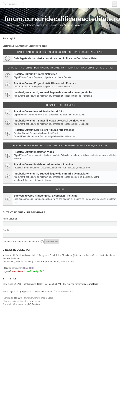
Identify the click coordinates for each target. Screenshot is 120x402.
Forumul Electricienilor (60, 105)
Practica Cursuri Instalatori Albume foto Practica (43, 164)
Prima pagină (9, 38)
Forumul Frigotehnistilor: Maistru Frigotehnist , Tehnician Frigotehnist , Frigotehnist (60, 68)
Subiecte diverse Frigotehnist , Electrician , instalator (46, 195)
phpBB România (32, 304)
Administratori (18, 271)
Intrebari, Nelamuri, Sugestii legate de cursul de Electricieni (50, 120)
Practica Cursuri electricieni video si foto (38, 111)
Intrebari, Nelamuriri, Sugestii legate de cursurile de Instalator (51, 173)
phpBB (17, 298)
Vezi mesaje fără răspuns (15, 46)
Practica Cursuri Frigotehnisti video (35, 74)
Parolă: (6, 230)
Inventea (36, 301)
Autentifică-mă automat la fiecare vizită (23, 241)
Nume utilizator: (10, 219)
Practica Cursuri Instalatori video (34, 151)
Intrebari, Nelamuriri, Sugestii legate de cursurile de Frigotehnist (53, 92)
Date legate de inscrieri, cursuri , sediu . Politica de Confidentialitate (60, 52)
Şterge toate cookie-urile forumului (36, 291)
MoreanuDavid (90, 284)
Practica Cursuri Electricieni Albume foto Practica (44, 129)
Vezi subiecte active (38, 46)
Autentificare (13, 212)
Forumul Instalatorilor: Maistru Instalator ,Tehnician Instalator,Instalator (60, 145)
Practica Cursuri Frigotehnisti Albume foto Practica (45, 83)
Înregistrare (35, 212)
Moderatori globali (34, 271)
